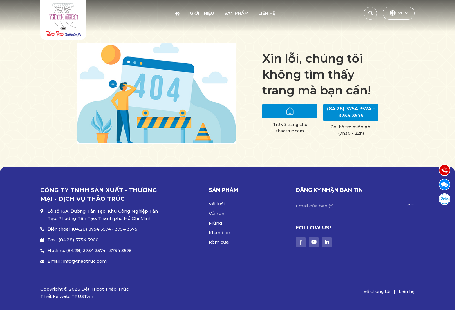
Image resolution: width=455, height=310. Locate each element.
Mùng (215, 223)
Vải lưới (217, 204)
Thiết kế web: (55, 296)
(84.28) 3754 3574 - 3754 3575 (351, 112)
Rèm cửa (219, 242)
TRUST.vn (82, 296)
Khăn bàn (219, 232)
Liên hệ (267, 13)
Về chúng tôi (377, 291)
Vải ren (216, 213)
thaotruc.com (290, 131)
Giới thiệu (202, 13)
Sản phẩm (236, 13)
